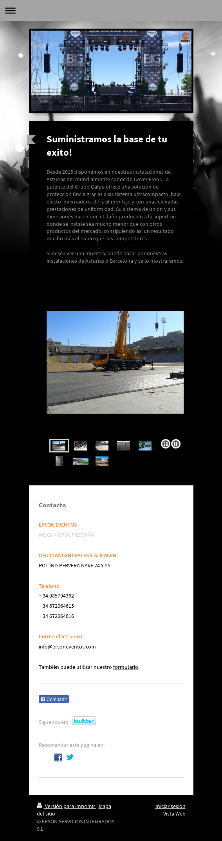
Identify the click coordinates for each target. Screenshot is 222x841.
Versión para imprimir (66, 806)
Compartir (53, 699)
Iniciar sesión (170, 806)
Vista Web (174, 813)
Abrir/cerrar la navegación (111, 10)
